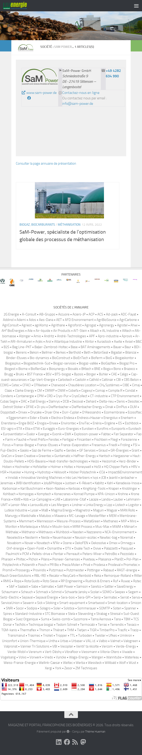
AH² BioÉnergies (13, 331)
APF (92, 336)
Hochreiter (22, 467)
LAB (57, 499)
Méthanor (29, 532)
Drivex (22, 412)
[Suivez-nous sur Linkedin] (59, 742)
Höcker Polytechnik (82, 472)
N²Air (56, 543)
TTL (72, 635)
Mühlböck (63, 532)
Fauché (21, 439)
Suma (45, 619)
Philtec (21, 559)
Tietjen (82, 630)
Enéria (97, 423)
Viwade (127, 652)
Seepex (120, 592)
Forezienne (129, 439)
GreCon (6, 456)
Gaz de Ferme (41, 450)
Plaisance (104, 559)
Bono (117, 369)
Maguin (98, 510)
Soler (57, 608)
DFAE (30, 407)
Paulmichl (12, 554)
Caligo (124, 374)
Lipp (109, 505)
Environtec (68, 423)
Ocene (67, 543)
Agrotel (122, 325)
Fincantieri (84, 439)
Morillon (11, 527)
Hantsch (104, 456)
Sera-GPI (84, 597)
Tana (117, 619)
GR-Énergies (120, 450)
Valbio (103, 641)
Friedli (113, 445)
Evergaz (43, 434)
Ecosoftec (135, 412)
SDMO (107, 592)
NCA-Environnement (119, 532)
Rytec (137, 581)
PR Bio (54, 565)
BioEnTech (80, 358)
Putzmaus (56, 570)
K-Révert (85, 483)
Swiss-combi (61, 619)
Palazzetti (111, 548)
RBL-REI (40, 576)
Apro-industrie (108, 336)
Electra (56, 418)
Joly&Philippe (53, 483)
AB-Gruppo (47, 314)
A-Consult (29, 314)
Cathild (94, 380)
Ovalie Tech (82, 548)
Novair (29, 543)
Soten (117, 608)
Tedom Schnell (66, 625)
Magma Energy (61, 510)
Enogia (41, 423)
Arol (48, 342)
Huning (29, 472)
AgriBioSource (106, 320)
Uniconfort (9, 641)
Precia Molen (71, 565)
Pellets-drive (41, 554)
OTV (68, 548)
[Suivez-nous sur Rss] (75, 742)
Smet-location (118, 603)
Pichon (33, 559)
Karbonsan (9, 488)
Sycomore (80, 619)
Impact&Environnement (125, 472)
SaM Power (65, 586)
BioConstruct (61, 358)
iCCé (102, 472)
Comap (100, 390)
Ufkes (112, 635)
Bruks (20, 374)
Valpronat (10, 646)
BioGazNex (108, 363)
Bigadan (116, 352)
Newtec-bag (108, 537)
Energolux (110, 418)
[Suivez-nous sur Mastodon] (83, 742)
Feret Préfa (37, 439)
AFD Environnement (79, 320)
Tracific (122, 630)
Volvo (22, 657)
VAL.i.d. (91, 641)
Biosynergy (57, 369)
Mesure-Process (69, 521)
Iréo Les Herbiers (77, 478)
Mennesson (45, 521)
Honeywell (83, 467)
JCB (103, 478)
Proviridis (39, 570)
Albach (94, 331)
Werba (80, 663)
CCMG (4, 385)
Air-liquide (43, 331)
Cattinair (107, 380)
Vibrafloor (71, 652)
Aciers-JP (79, 314)
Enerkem (127, 418)
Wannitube (114, 657)
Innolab (13, 478)
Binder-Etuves (16, 358)
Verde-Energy (126, 646)
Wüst (132, 663)
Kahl (110, 483)
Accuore (64, 314)
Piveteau (89, 559)
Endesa (69, 418)
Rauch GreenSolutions (15, 576)
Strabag (101, 614)
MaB (44, 510)
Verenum (35, 652)
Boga (107, 369)
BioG (109, 358)
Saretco (96, 586)
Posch (42, 565)
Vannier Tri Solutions (34, 646)
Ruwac (125, 581)
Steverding (85, 614)
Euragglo (49, 429)
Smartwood (96, 603)
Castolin (80, 380)
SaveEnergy (125, 586)
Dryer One (52, 412)
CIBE (126, 385)
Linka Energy (94, 505)
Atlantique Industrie (68, 342)
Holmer (56, 467)
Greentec (45, 456)
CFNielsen (41, 385)
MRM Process (82, 527)
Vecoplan (66, 646)
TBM (127, 619)
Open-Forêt (35, 548)
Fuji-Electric (8, 450)
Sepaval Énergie (47, 597)
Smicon (136, 603)
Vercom (107, 646)
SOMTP (104, 608)
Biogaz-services (64, 363)
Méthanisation (69, 225)
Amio (37, 336)
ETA (19, 429)
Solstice (69, 608)
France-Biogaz (24, 445)
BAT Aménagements (95, 347)
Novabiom (14, 543)
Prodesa (99, 565)
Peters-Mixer (92, 554)
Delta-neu (106, 401)
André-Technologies (71, 336)
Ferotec (53, 439)
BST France (35, 374)
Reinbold (85, 576)
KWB (17, 499)
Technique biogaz (41, 625)
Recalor (54, 576)
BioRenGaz (38, 369)
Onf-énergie (15, 548)
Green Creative (25, 456)
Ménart (129, 527)
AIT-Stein (80, 331)
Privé (86, 565)
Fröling (125, 445)
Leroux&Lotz (39, 505)
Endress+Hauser (89, 418)
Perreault (72, 554)
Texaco (132, 625)
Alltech (127, 331)
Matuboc (45, 516)
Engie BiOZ (26, 423)
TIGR (93, 630)
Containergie (25, 396)
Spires (7, 614)
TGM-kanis (9, 630)
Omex (113, 543)
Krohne (123, 494)
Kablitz (99, 483)
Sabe (34, 586)
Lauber (118, 499)
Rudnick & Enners (97, 581)
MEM (113, 516)
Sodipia (32, 608)
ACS (100, 314)
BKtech (86, 369)
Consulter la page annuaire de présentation (46, 163)
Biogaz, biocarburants (37, 225)
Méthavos (46, 532)
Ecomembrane (114, 412)
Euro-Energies (68, 429)
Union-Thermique (33, 641)
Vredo (48, 657)
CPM (40, 396)
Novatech (43, 543)
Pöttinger (93, 570)
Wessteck (95, 663)
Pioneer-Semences (66, 559)
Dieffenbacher (58, 407)
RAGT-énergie (127, 570)
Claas (8, 390)
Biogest (10, 369)
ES (120, 423)
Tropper (61, 635)
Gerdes (71, 450)
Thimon (44, 630)
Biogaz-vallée (88, 363)
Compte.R (115, 390)
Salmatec (47, 586)
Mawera (60, 516)
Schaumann (10, 592)
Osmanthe (54, 548)
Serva (136, 597)
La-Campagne (42, 499)
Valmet (115, 641)
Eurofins (102, 429)
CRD (50, 396)
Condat (130, 390)
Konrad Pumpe (84, 494)
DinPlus (121, 407)
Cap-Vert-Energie (42, 380)
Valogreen (130, 641)
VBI (54, 646)
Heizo (95, 461)
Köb (26, 499)
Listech (120, 505)
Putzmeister (75, 570)
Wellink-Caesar (49, 663)
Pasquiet (127, 548)
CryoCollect (79, 396)
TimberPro (107, 630)
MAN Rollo (127, 510)
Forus (6, 445)
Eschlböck (132, 423)
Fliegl (114, 439)
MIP (124, 521)
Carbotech (65, 380)
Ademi (21, 320)
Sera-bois (68, 597)
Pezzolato (127, 554)
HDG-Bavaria (36, 461)
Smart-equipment (72, 603)
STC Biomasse (55, 614)
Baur (128, 347)
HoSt (97, 467)
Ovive (97, 548)
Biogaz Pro (127, 363)
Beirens (21, 352)
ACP (91, 314)
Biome (23, 369)
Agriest (27, 325)
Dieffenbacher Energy (87, 407)
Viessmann (89, 652)
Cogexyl (86, 390)
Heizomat (109, 461)
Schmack (42, 592)
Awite (118, 342)
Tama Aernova (101, 619)
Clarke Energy (24, 390)
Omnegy (126, 543)
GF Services (87, 450)
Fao (139, 434)
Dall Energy (38, 401)
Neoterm (31, 537)
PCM (25, 554)
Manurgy (11, 516)
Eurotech (134, 429)
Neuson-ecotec (86, 537)
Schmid (56, 592)
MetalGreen (92, 521)
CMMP (50, 390)
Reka (97, 576)
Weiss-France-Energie (20, 663)
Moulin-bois (61, 527)
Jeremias (6, 483)
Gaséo (24, 450)
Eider (33, 418)
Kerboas (74, 488)
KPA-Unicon (106, 494)
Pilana (45, 559)
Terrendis (117, 625)
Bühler (103, 374)
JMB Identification (28, 483)
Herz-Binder (127, 461)
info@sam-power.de (77, 103)
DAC (24, 401)
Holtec (68, 467)
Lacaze (94, 499)
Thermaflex (28, 630)
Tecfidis (20, 625)
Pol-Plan (132, 559)
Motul (45, 527)
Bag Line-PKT (21, 347)
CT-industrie (99, 396)
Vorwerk (35, 657)
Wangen (97, 657)
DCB (66, 401)
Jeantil (113, 478)
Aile (30, 331)
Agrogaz (90, 325)
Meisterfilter (97, 516)
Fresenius (99, 445)
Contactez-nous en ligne (80, 92)
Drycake (36, 412)
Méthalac (12, 532)
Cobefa (73, 390)
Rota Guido (32, 581)
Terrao (102, 625)
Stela (71, 614)
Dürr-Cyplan (70, 412)
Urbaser (77, 641)
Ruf (115, 581)
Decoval (77, 401)
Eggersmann (18, 418)
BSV (49, 374)
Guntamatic (62, 456)
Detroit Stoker (13, 407)
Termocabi (87, 625)
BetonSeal (101, 352)
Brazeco (129, 369)
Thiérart (58, 630)
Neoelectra (14, 537)
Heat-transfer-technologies (68, 461)
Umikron (126, 635)
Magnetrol (82, 510)
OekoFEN (81, 543)
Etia (27, 429)
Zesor (68, 668)
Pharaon (7, 559)
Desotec (134, 401)
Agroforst (75, 325)
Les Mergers (60, 505)
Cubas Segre (9, 401)
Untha (52, 641)
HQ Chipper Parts (116, 467)
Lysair (34, 510)
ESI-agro (7, 429)
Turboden (85, 635)
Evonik (57, 434)
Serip (97, 597)
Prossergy (22, 570)
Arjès (39, 342)
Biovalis (73, 369)
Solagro (45, 608)
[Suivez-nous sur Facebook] (67, 742)
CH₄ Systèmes (109, 385)
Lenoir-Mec (19, 505)
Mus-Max (102, 527)
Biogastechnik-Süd (37, 363)
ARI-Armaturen (21, 342)
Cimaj (136, 385)
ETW (36, 429)
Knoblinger (129, 488)
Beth (87, 352)
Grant (135, 450)
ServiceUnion (10, 603)
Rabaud (108, 570)
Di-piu (41, 407)
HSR (3, 472)
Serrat (124, 597)
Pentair (58, 554)
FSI (135, 445)
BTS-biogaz (63, 374)
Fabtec (106, 434)
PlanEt (118, 559)
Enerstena (8, 423)
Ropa (17, 581)
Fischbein (101, 439)
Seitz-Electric (9, 597)
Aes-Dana (46, 320)
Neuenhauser (62, 537)
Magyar (112, 510)
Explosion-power (86, 434)
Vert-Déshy (53, 652)
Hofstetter (40, 467)
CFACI (26, 385)
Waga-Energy (79, 657)
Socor (20, 608)
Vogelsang (8, 657)
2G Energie (11, 314)
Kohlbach (9, 494)
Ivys (95, 478)
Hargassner (121, 456)
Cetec (15, 385)
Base (74, 347)
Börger (91, 374)
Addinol (8, 320)
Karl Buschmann (31, 488)
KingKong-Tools (94, 488)
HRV (134, 467)
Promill (7, 570)
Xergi (48, 668)
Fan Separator (123, 434)
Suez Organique (27, 619)
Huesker (15, 472)
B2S (6, 347)
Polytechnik (10, 565)
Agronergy (106, 325)
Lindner (77, 505)
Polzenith (28, 565)
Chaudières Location (82, 385)
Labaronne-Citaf (74, 499)
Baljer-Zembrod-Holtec (51, 347)
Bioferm (97, 358)
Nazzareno (94, 532)
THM (70, 630)
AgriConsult (10, 325)
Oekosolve (98, 543)
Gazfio (58, 450)
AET (59, 320)
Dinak (109, 407)
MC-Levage (77, 516)
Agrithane (58, 325)
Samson (82, 586)
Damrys (54, 401)
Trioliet (48, 635)
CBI (118, 380)
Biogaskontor (124, 358)
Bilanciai (130, 352)
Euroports (118, 429)
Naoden (78, 532)
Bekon (34, 352)
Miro (133, 521)
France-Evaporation (75, 445)
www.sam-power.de (39, 92)
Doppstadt (7, 412)
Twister (100, 635)
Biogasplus (13, 363)
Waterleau (132, 657)
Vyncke (61, 657)
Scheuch (27, 592)
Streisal (115, 614)
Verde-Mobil (16, 652)
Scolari (94, 592)
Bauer (117, 347)
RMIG (7, 581)
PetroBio (111, 554)
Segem (133, 592)
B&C (139, 342)
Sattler (109, 586)
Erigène (109, 423)
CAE (114, 374)
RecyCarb (69, 576)
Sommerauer (86, 608)
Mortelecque (29, 527)
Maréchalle (28, 516)
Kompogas (26, 494)
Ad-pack (112, 314)
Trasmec (34, 635)
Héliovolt (60, 472)
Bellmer (47, 352)
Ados (32, 320)
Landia (106, 499)
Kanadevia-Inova (127, 483)
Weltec (68, 663)
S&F (12, 586)
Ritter (138, 576)
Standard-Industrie (28, 614)
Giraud (103, 450)
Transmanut (16, 635)
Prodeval (114, 565)
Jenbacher (127, 478)
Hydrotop (44, 472)
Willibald (110, 663)
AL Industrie (110, 331)
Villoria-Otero (109, 652)
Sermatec (110, 597)
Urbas (64, 641)
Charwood (58, 385)
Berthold (75, 352)
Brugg (8, 374)
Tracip (134, 630)
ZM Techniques (86, 668)
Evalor (30, 434)
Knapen (113, 488)
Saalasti (23, 586)
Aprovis (127, 336)
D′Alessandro (91, 412)
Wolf (122, 663)
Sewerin (28, 603)
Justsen (70, 483)
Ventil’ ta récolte (87, 646)
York (58, 668)
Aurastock (104, 342)
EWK (68, 434)
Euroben (88, 429)
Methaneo (110, 521)
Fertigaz (68, 439)
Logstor (133, 505)
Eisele (44, 418)
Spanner (130, 608)
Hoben (7, 467)
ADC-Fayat (128, 314)
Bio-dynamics (39, 358)
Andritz (49, 336)
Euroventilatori (13, 434)
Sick (40, 603)
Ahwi (133, 325)
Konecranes (62, 494)
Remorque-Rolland (117, 576)
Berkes (61, 352)
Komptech (44, 494)
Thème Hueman (95, 731)
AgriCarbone (128, 320)
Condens (7, 396)
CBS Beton (131, 380)
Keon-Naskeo (55, 488)
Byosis (78, 374)
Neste (45, 537)
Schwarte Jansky (76, 592)
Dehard (91, 401)
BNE (97, 369)
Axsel (129, 342)
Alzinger (25, 336)
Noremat (126, 537)
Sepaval (27, 597)
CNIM (61, 390)
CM (39, 390)
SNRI (9, 608)
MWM (116, 527)
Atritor (89, 342)
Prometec (130, 565)
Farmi (9, 439)
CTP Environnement (125, 396)
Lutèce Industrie (16, 510)
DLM (133, 407)
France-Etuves (47, 445)
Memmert (26, 521)
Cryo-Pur (62, 396)
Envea (53, 423)
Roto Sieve (50, 581)
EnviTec (84, 423)
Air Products (61, 331)
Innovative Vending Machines (42, 478)
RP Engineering (71, 581)
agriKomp (41, 325)
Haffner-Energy (84, 456)
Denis (121, 401)
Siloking (51, 603)
